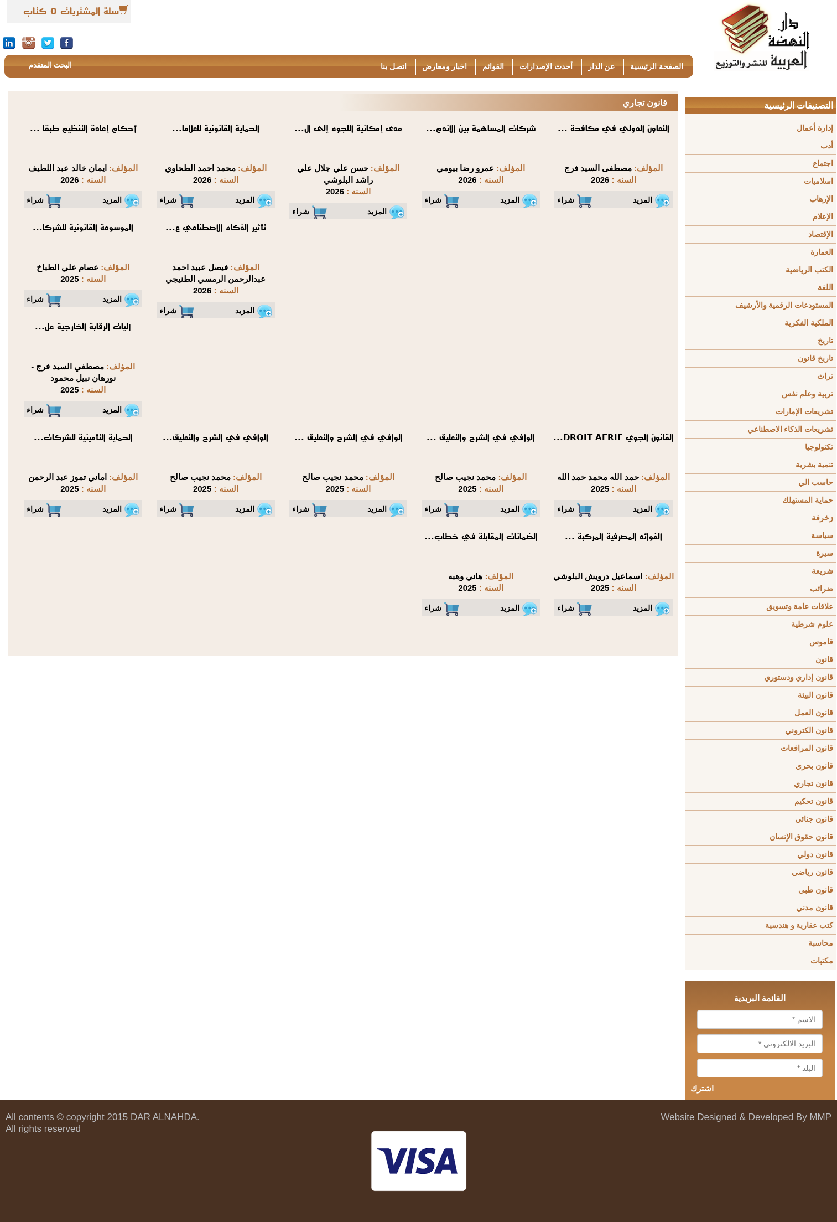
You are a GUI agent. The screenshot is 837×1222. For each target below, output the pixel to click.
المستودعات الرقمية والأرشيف (784, 305)
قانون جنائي (814, 819)
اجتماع (823, 163)
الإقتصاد (820, 234)
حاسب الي (815, 482)
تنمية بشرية (814, 465)
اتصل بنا (394, 67)
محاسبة (820, 943)
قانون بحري (814, 766)
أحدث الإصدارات (546, 67)
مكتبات (821, 961)
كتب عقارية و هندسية (799, 925)
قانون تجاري (813, 784)
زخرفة (822, 518)
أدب (826, 146)
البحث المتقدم (50, 65)
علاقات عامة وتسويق (799, 606)
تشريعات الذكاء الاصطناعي (790, 429)
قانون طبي (815, 890)
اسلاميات (818, 181)
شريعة (822, 571)
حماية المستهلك (807, 500)
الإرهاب (821, 199)
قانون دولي (815, 854)
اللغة (825, 287)
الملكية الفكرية (808, 323)
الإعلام (823, 217)
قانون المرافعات (807, 748)
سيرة (824, 553)
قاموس (821, 642)
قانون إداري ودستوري (798, 677)
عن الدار (601, 67)
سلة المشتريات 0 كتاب (71, 11)
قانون (824, 660)
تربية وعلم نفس (807, 394)
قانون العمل (813, 713)
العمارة (821, 252)
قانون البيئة (815, 695)
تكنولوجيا (819, 447)
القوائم (493, 67)
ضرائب (821, 589)
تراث (825, 376)
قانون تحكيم (813, 801)
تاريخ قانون (815, 358)
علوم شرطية (812, 624)
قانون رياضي (812, 872)
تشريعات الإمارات (804, 412)
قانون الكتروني (809, 730)
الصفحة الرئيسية (656, 67)
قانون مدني (814, 908)
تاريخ (825, 341)
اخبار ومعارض (444, 67)
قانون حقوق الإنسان (801, 837)
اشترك (702, 1088)
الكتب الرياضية (809, 270)
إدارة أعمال (815, 128)
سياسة (822, 536)
